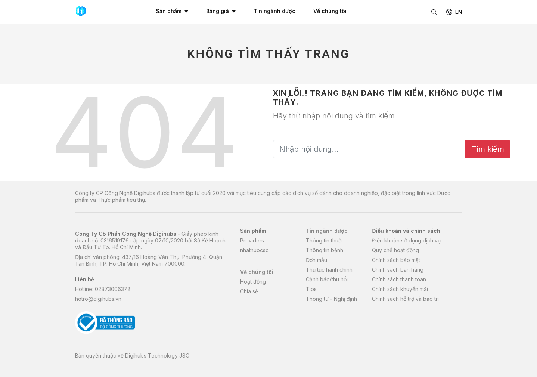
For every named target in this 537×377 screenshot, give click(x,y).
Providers (252, 240)
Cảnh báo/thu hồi (327, 279)
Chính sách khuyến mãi (400, 289)
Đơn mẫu (316, 260)
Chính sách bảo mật (396, 260)
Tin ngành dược (327, 231)
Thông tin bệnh (324, 250)
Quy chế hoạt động (395, 250)
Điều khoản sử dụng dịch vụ (406, 240)
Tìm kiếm (488, 149)
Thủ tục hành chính (329, 269)
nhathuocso (254, 250)
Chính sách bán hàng (397, 269)
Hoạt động (253, 281)
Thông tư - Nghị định (331, 299)
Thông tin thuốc (325, 240)
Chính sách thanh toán (399, 279)
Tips (311, 289)
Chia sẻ (249, 291)
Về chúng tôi (256, 272)
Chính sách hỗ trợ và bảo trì (405, 299)
